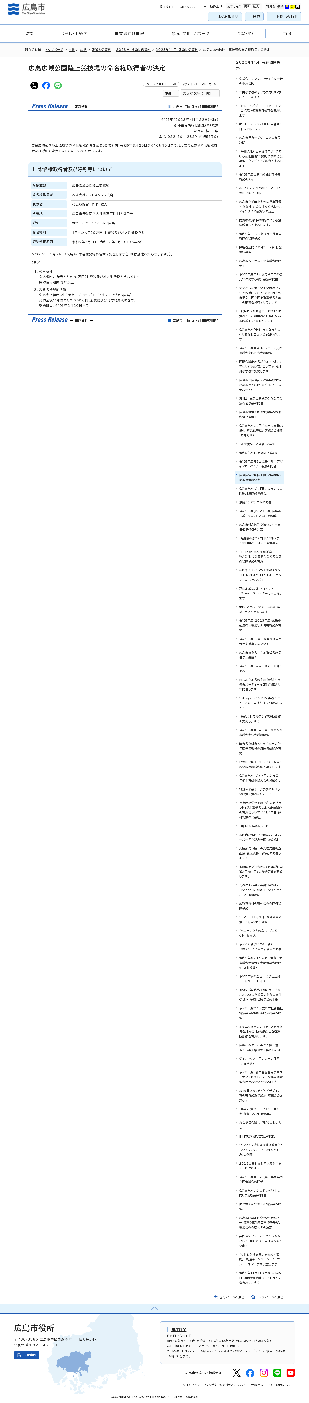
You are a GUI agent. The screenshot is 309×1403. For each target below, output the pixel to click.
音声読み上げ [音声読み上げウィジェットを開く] (212, 6)
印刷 (168, 93)
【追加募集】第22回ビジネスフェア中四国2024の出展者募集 (260, 540)
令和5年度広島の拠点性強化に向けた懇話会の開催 (259, 1193)
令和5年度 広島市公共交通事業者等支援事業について (260, 641)
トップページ (54, 49)
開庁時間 (179, 1329)
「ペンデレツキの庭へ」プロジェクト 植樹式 (259, 933)
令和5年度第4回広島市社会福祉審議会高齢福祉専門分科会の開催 (261, 1013)
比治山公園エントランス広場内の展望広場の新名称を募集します (261, 764)
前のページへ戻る (232, 1297)
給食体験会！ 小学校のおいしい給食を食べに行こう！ (259, 792)
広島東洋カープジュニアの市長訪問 (259, 140)
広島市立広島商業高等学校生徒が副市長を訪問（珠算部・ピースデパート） (260, 385)
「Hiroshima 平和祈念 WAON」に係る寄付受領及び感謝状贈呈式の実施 (260, 556)
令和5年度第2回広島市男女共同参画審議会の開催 (261, 1179)
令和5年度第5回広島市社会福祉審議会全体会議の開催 (261, 732)
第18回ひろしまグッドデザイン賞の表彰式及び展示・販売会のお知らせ (261, 1095)
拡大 (255, 6)
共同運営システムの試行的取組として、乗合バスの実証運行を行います (261, 1241)
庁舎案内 (29, 1355)
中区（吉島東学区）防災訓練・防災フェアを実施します (259, 609)
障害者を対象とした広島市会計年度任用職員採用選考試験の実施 (260, 748)
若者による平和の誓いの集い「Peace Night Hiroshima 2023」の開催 (260, 890)
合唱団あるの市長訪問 (254, 826)
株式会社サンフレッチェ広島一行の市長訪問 (261, 81)
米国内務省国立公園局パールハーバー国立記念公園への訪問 (260, 837)
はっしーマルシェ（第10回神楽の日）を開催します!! (261, 126)
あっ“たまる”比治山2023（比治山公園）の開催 (259, 190)
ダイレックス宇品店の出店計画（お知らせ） (259, 1061)
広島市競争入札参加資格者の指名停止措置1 (260, 414)
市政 (72, 49)
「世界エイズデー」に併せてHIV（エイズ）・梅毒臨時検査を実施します (260, 110)
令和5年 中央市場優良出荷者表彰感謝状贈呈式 (260, 236)
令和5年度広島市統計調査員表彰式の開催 (259, 177)
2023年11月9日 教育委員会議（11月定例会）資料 (260, 919)
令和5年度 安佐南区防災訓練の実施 (261, 668)
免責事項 (257, 1385)
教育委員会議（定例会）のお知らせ (260, 1125)
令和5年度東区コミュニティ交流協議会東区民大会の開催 (260, 350)
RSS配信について (281, 1385)
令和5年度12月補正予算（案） (259, 452)
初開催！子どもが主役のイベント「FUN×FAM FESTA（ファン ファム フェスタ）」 (261, 575)
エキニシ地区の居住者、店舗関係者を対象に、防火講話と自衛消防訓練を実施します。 (261, 1031)
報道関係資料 (101, 49)
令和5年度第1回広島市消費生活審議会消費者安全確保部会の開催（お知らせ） (260, 962)
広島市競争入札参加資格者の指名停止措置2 (260, 655)
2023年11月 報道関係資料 (177, 49)
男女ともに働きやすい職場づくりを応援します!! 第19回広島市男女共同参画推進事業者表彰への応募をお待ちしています (260, 295)
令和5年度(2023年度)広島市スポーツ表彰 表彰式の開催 (260, 513)
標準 (246, 6)
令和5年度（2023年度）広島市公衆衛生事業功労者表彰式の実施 (260, 625)
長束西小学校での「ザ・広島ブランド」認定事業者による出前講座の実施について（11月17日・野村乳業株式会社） (260, 810)
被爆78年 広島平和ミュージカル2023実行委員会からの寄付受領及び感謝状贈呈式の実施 (260, 994)
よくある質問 (228, 16)
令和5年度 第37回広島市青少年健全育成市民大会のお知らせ (260, 778)
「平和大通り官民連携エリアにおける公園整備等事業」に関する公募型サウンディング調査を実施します (261, 158)
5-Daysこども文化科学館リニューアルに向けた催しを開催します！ (261, 703)
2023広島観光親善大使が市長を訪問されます (260, 1166)
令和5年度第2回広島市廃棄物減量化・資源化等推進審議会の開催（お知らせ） (261, 430)
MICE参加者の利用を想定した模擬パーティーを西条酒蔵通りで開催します (260, 684)
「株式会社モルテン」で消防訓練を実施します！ (260, 719)
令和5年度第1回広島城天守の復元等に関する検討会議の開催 (260, 277)
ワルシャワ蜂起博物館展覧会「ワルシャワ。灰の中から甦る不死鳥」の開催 (260, 1149)
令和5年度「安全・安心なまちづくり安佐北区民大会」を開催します (260, 334)
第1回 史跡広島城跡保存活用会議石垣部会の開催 (260, 401)
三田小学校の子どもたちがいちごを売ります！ (260, 94)
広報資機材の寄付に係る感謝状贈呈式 (260, 906)
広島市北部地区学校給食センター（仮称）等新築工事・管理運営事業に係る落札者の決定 (260, 1222)
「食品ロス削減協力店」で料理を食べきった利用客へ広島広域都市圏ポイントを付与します (260, 316)
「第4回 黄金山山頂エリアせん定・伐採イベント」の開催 (259, 1111)
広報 (83, 49)
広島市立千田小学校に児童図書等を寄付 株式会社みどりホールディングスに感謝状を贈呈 (260, 206)
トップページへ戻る (270, 1297)
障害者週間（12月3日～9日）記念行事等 (260, 249)
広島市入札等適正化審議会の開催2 (260, 1206)
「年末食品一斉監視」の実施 (257, 444)
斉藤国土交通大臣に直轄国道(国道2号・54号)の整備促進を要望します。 (261, 871)
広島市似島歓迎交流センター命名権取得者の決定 (260, 527)
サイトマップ (191, 1385)
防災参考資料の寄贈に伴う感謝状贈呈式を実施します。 (260, 222)
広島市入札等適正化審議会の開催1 (260, 263)
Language (187, 6)
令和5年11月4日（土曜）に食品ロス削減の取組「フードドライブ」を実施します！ (260, 1277)
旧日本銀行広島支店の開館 (257, 1136)
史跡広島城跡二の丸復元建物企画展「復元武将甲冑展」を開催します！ (260, 853)
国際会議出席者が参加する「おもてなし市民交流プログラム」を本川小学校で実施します (261, 366)
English (166, 6)
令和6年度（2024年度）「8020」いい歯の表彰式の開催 (260, 946)
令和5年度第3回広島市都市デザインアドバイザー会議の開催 (261, 464)
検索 (256, 16)
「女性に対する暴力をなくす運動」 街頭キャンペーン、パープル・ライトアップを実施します (259, 1259)
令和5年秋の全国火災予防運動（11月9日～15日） (259, 979)
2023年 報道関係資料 (133, 49)
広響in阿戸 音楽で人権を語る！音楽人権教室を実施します (260, 1047)
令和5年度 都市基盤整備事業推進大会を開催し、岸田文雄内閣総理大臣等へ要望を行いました (261, 1077)
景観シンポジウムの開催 (255, 502)
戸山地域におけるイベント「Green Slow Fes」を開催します (260, 593)
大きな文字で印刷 (197, 93)
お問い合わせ (287, 16)
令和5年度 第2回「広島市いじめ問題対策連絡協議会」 (260, 491)
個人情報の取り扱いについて (225, 1385)
